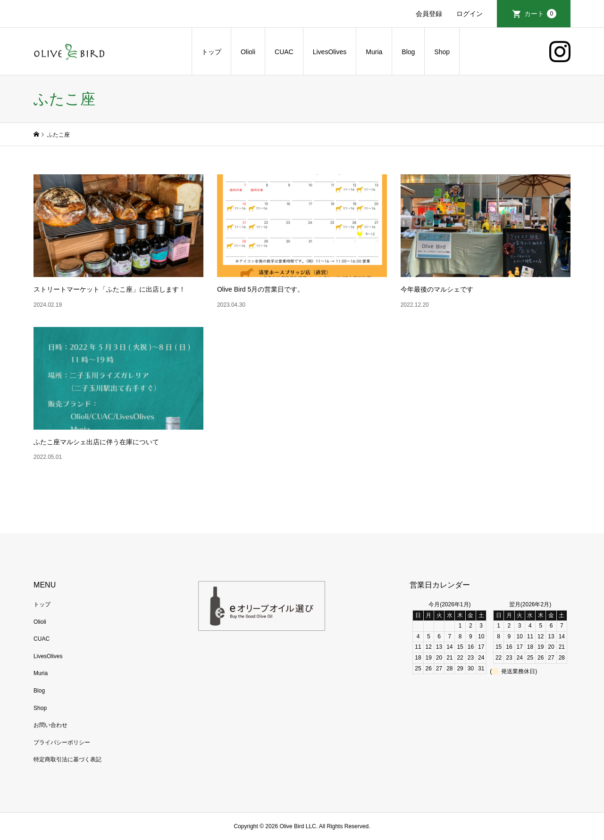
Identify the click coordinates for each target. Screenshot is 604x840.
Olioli (248, 52)
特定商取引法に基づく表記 (67, 759)
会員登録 (429, 13)
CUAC (284, 52)
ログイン (469, 13)
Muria (374, 52)
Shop (442, 52)
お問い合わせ (50, 725)
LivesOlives (330, 52)
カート (540, 13)
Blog (408, 52)
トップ (211, 52)
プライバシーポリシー (62, 742)
